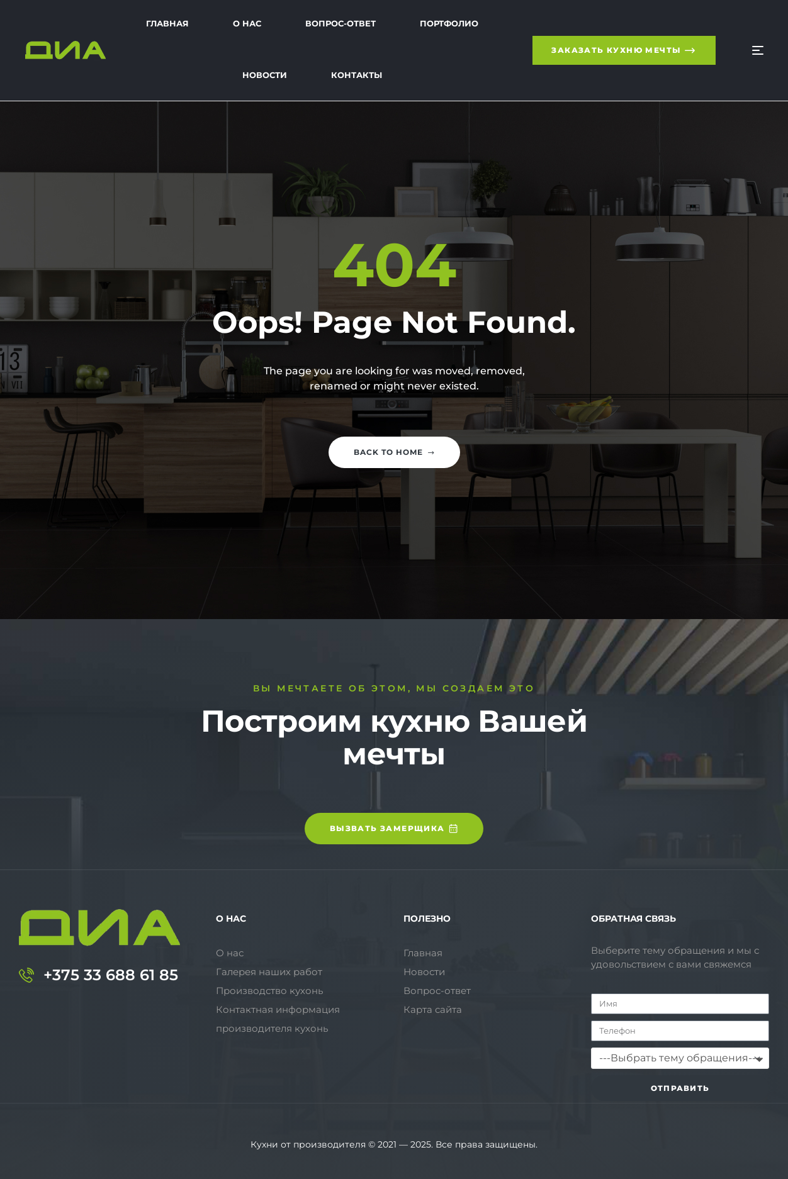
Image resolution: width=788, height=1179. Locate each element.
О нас (230, 953)
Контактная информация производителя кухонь (278, 1018)
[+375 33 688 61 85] (26, 975)
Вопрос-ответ (437, 991)
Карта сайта (432, 1009)
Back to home (394, 452)
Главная (422, 953)
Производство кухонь (269, 991)
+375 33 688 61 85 (110, 975)
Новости (424, 972)
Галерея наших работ (269, 972)
